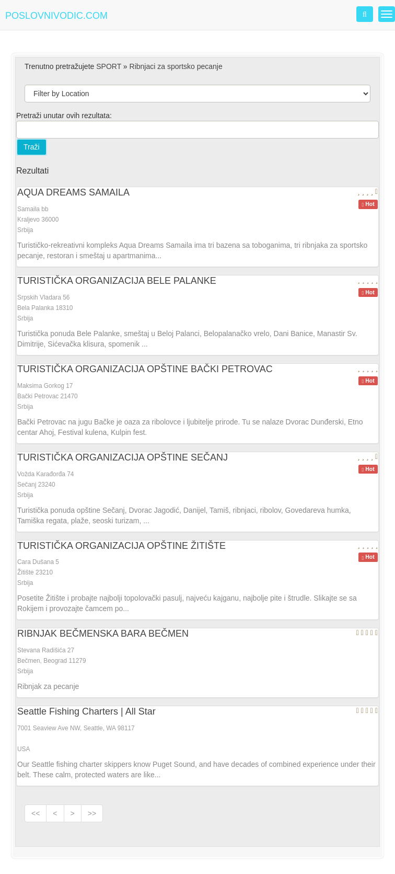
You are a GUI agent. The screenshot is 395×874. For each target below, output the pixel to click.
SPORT (108, 66)
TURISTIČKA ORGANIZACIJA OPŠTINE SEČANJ (122, 457)
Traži (32, 147)
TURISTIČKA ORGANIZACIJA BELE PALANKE (116, 280)
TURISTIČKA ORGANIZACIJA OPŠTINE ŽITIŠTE (121, 545)
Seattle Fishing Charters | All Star (86, 711)
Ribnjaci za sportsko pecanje (176, 66)
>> (92, 813)
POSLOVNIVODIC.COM (56, 15)
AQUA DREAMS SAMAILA (73, 192)
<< (35, 813)
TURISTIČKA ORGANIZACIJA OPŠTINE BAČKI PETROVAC (145, 369)
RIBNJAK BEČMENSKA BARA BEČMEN (103, 633)
